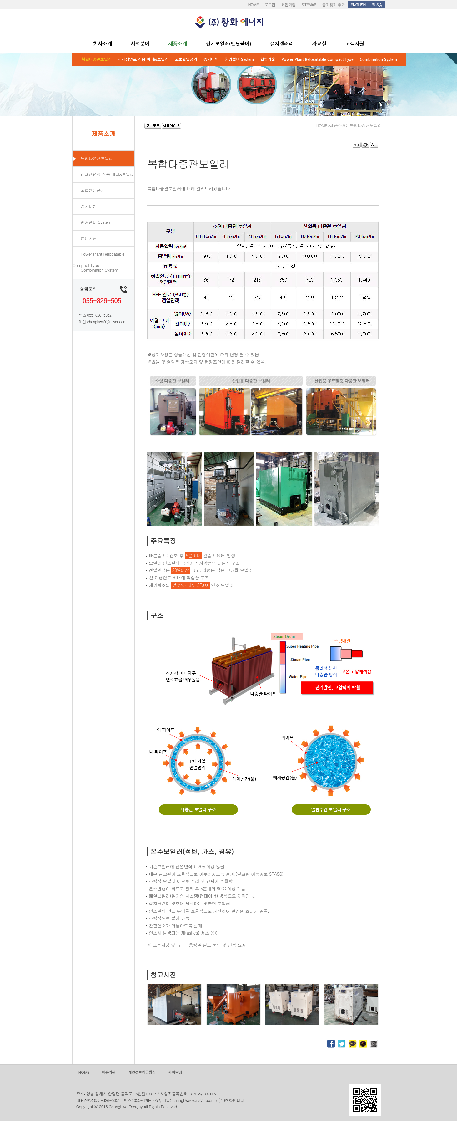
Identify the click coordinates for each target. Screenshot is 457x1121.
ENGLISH (358, 4)
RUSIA (376, 4)
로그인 (269, 4)
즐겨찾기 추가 (333, 4)
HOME (253, 4)
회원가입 (288, 4)
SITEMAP (308, 4)
